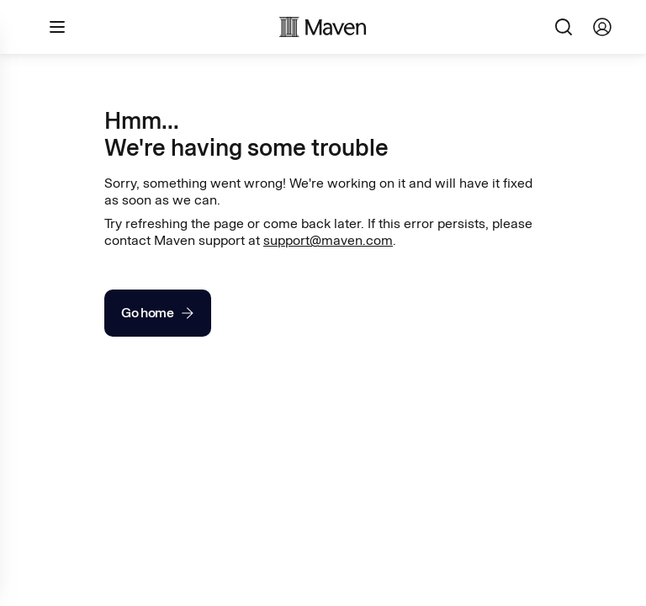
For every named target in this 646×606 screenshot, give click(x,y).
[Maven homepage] (323, 27)
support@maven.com (328, 240)
